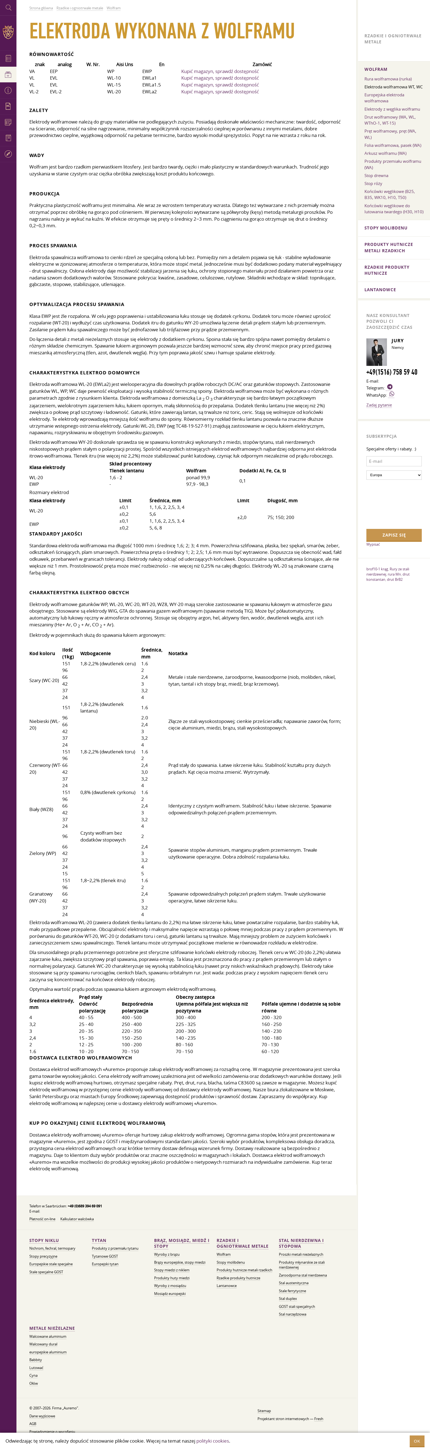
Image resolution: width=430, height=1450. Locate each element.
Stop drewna (376, 175)
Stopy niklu (44, 1240)
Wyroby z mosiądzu (170, 1285)
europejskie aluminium (48, 1352)
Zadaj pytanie (379, 405)
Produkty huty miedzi (171, 1278)
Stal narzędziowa (292, 1314)
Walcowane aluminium (47, 1336)
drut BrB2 (395, 579)
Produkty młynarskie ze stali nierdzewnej (302, 1265)
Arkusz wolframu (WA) (385, 153)
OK (417, 1441)
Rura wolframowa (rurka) (388, 79)
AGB (32, 1423)
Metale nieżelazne (52, 1328)
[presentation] (388, 503)
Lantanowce (227, 1285)
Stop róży (373, 183)
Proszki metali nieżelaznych (301, 1254)
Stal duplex (288, 1298)
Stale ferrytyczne (292, 1291)
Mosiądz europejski (170, 1293)
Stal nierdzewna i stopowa (301, 1243)
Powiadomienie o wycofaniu (52, 1431)
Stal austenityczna (294, 1283)
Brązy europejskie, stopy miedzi (179, 1262)
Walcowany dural (43, 1344)
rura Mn (394, 574)
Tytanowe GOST (105, 1256)
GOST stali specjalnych (297, 1306)
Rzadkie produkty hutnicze (238, 1278)
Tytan (99, 1240)
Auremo (8, 32)
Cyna (33, 1375)
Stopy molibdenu (231, 1262)
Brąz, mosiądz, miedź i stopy (182, 1243)
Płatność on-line (42, 1219)
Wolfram (224, 1254)
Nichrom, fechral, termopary (52, 1248)
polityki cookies (212, 1441)
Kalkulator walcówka (77, 1219)
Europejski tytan (105, 1264)
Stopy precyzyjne (43, 1256)
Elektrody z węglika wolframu (392, 109)
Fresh (318, 1419)
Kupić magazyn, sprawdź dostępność (220, 71)
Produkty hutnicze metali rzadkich (244, 1270)
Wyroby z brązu (167, 1254)
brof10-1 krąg (377, 568)
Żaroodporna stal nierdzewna (303, 1275)
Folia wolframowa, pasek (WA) (392, 145)
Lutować (36, 1367)
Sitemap (264, 1411)
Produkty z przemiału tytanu (115, 1248)
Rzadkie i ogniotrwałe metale (242, 1243)
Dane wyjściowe (42, 1416)
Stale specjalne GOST (46, 1272)
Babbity (35, 1360)
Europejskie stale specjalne (51, 1264)
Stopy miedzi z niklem (171, 1270)
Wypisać (373, 544)
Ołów (33, 1383)
